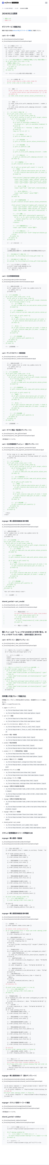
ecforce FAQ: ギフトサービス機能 (22, 30)
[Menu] (46, 3)
